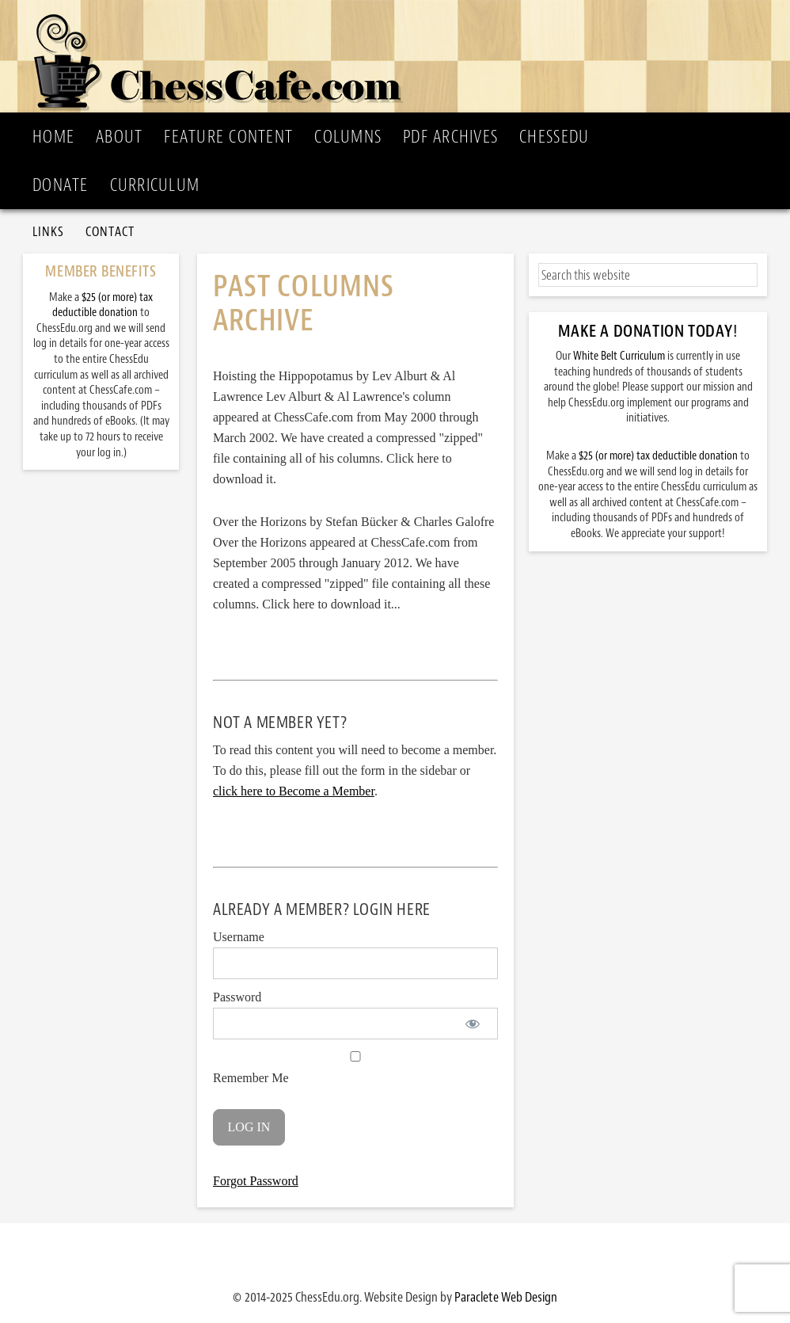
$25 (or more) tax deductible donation (658, 455)
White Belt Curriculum (619, 356)
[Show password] (472, 1023)
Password (237, 997)
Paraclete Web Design (505, 1297)
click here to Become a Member (293, 791)
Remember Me (355, 1068)
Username (238, 937)
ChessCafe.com (399, 56)
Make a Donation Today (645, 331)
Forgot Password (255, 1181)
